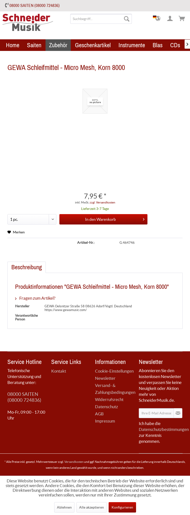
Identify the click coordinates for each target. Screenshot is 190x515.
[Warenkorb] (182, 19)
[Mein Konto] (170, 19)
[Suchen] (126, 19)
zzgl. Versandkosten (102, 202)
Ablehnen (64, 507)
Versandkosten (74, 461)
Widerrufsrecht (109, 399)
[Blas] (157, 45)
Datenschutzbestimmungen (164, 429)
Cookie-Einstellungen (114, 371)
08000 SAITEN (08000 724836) (34, 5)
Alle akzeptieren (91, 507)
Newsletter (105, 378)
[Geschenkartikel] (92, 45)
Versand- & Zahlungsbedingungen (115, 389)
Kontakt (58, 371)
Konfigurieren (122, 507)
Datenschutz (106, 406)
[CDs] (175, 45)
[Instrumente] (131, 45)
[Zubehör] (58, 45)
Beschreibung (26, 267)
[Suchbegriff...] (101, 19)
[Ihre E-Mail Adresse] (156, 413)
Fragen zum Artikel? (35, 298)
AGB (99, 413)
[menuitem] (101, 19)
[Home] (12, 45)
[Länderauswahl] (158, 19)
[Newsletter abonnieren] (178, 413)
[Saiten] (34, 45)
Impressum (105, 421)
